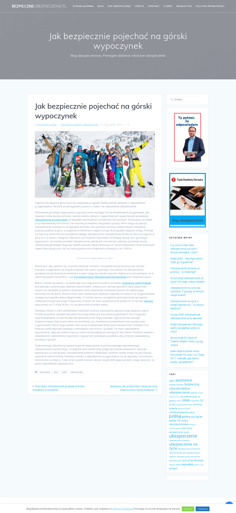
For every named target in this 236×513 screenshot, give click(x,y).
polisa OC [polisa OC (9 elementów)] (175, 420)
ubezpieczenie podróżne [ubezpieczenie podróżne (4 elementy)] (189, 449)
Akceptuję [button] (188, 508)
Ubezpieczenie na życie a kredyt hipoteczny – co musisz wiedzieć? (187, 305)
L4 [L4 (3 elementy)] (179, 397)
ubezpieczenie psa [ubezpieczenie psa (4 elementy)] (177, 453)
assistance (45, 372)
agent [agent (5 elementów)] (172, 380)
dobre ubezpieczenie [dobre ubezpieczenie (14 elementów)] (179, 390)
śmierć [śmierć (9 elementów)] (173, 468)
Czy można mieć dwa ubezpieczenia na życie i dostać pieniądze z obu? (183, 248)
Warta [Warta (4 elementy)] (178, 464)
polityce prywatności (122, 508)
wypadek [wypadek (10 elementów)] (187, 464)
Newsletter (184, 6)
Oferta (139, 6)
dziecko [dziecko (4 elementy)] (193, 393)
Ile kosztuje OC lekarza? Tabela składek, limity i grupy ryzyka (186, 341)
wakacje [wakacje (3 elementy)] (172, 465)
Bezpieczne (39, 6)
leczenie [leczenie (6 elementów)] (185, 396)
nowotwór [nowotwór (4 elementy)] (194, 400)
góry (64, 372)
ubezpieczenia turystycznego (51, 219)
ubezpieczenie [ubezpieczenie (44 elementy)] (183, 436)
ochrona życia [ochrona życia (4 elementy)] (184, 408)
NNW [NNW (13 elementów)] (186, 400)
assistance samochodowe (136, 283)
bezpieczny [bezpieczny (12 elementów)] (191, 384)
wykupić (148, 301)
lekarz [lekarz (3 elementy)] (179, 401)
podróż (78, 124)
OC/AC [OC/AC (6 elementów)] (172, 404)
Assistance (67, 124)
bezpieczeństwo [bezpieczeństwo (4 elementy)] (176, 384)
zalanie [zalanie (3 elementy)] (197, 465)
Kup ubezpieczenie (119, 6)
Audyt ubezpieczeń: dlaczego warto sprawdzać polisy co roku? (186, 328)
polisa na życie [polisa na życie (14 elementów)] (192, 416)
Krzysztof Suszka (46, 124)
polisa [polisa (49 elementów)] (175, 416)
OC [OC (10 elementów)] (202, 400)
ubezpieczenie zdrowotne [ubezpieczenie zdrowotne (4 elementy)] (188, 456)
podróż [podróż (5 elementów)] (191, 412)
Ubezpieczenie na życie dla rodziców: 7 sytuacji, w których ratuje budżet (187, 291)
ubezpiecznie (77, 372)
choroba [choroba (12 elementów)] (175, 388)
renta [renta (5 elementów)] (183, 428)
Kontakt (154, 6)
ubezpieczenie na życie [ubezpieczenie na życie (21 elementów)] (183, 446)
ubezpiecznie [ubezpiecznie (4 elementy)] (175, 460)
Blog (101, 6)
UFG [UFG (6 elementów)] (184, 460)
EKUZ (56, 372)
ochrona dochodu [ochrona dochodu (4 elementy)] (184, 404)
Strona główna (83, 6)
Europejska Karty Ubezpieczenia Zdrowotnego (100, 277)
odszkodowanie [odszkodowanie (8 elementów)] (178, 412)
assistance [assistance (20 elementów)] (183, 380)
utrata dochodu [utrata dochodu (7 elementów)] (195, 460)
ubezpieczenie (90, 124)
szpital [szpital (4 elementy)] (186, 432)
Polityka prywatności (210, 6)
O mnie (168, 6)
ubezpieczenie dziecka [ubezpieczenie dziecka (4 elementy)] (179, 440)
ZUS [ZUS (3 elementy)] (201, 465)
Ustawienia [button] (202, 508)
